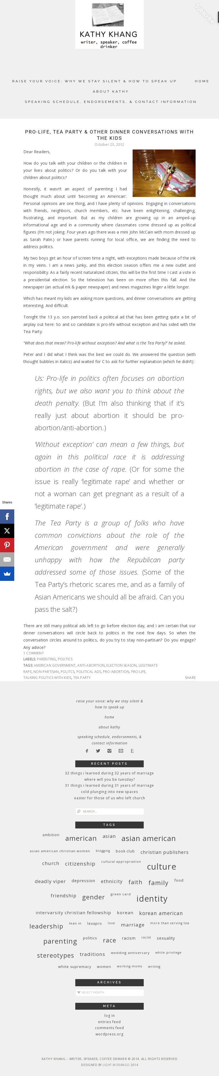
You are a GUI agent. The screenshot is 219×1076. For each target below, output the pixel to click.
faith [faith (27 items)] (135, 882)
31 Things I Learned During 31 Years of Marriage (109, 785)
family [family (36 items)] (158, 882)
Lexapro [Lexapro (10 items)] (94, 923)
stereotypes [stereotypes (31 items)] (55, 955)
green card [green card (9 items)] (121, 894)
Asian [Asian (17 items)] (109, 836)
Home (202, 81)
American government (55, 665)
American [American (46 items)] (81, 838)
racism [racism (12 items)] (129, 938)
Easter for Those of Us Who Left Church (109, 798)
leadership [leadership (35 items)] (46, 926)
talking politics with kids (47, 677)
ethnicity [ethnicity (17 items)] (112, 881)
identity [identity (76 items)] (152, 898)
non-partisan (46, 671)
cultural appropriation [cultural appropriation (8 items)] (121, 862)
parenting (46, 659)
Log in (109, 1015)
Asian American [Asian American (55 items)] (148, 838)
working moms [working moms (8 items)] (129, 966)
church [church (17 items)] (50, 863)
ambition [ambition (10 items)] (51, 834)
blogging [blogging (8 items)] (103, 851)
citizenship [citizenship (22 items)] (80, 863)
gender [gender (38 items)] (93, 896)
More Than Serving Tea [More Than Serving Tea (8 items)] (169, 923)
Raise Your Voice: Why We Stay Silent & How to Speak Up (94, 81)
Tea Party (82, 677)
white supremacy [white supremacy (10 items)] (74, 966)
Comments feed (109, 1027)
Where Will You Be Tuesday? (109, 779)
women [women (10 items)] (104, 966)
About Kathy (111, 91)
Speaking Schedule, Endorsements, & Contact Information (111, 102)
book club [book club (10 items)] (125, 851)
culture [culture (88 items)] (162, 866)
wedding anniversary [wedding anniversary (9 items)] (130, 953)
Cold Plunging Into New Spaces (109, 791)
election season (121, 665)
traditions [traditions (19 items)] (92, 954)
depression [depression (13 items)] (83, 880)
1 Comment (33, 653)
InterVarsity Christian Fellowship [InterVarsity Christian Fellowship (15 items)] (73, 912)
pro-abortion (116, 671)
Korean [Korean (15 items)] (125, 912)
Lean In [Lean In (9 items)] (75, 923)
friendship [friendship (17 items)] (63, 895)
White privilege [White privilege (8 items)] (168, 953)
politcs (67, 671)
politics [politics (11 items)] (90, 937)
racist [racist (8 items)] (146, 937)
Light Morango (116, 1065)
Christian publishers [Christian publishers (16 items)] (165, 852)
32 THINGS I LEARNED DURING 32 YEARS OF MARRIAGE (109, 773)
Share (190, 678)
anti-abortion (91, 665)
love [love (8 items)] (111, 923)
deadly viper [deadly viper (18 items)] (50, 881)
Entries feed (109, 1021)
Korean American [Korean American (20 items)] (161, 913)
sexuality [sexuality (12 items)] (166, 938)
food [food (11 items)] (179, 880)
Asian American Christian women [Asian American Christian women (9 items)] (60, 851)
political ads (88, 671)
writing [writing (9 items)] (154, 966)
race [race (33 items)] (109, 940)
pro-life (138, 671)
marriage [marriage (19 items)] (133, 924)
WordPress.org (109, 1034)
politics (65, 659)
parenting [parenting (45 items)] (60, 941)
